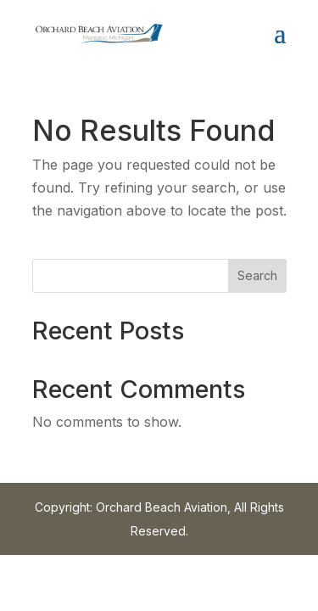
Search (257, 275)
